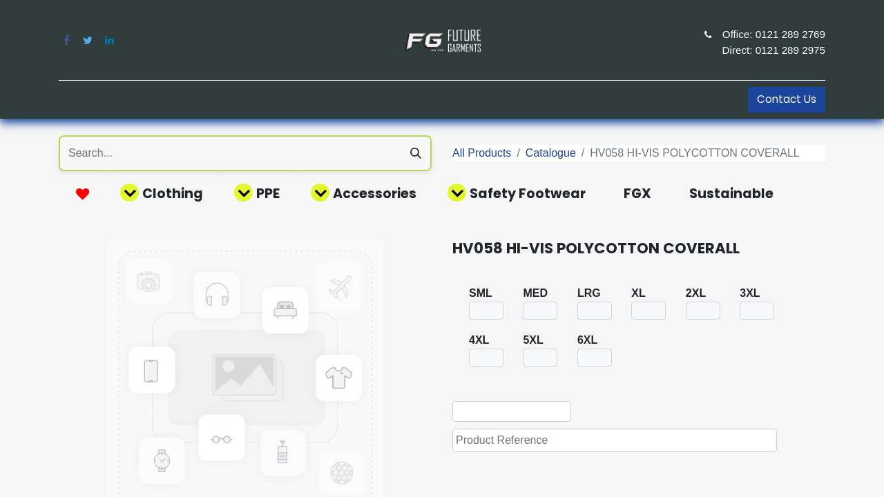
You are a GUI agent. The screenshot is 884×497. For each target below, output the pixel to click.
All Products (481, 153)
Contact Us (786, 99)
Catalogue (551, 153)
